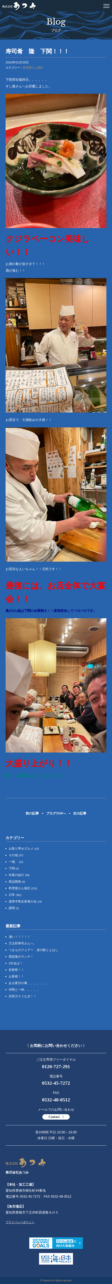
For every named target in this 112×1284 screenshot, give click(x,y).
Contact (54, 1117)
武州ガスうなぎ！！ (23, 996)
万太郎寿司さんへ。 (23, 943)
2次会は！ (16, 963)
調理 (14, 908)
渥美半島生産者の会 (25, 901)
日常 (15, 894)
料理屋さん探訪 (33, 67)
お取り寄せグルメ (24, 848)
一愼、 (16, 861)
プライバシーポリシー (20, 1222)
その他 (16, 855)
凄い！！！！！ (19, 936)
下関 (14, 868)
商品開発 (17, 881)
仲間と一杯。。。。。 (24, 989)
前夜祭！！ (16, 969)
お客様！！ (16, 976)
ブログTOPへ (56, 813)
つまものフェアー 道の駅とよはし (33, 950)
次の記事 (79, 813)
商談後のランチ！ (21, 956)
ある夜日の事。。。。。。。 (29, 983)
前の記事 (32, 813)
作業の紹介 (19, 875)
